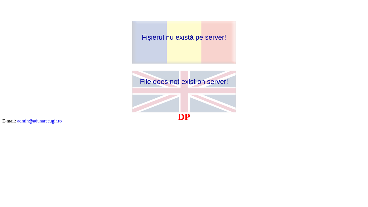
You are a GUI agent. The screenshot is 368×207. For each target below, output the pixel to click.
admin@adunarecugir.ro (39, 120)
